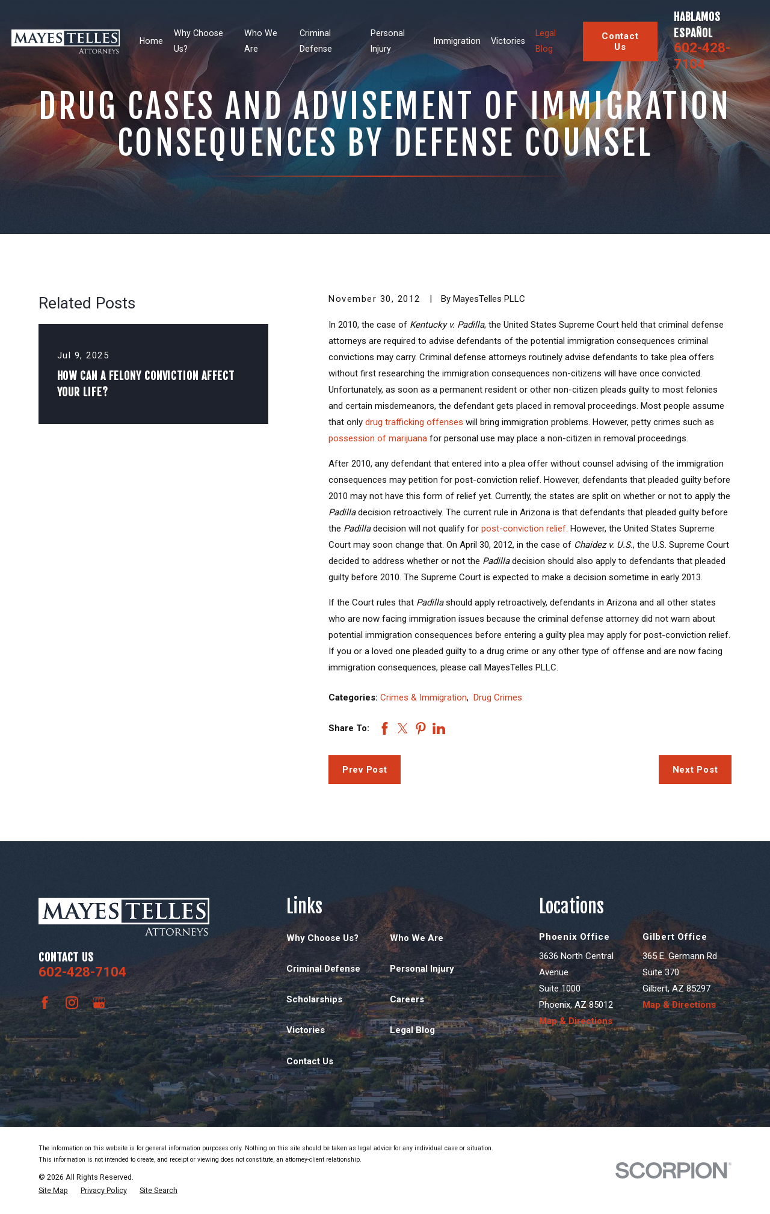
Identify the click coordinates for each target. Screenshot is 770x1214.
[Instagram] (72, 1002)
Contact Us (620, 41)
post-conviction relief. (524, 528)
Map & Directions (575, 1021)
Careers (407, 999)
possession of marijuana (377, 438)
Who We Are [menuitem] (260, 41)
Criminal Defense (323, 968)
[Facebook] (44, 1002)
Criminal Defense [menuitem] (316, 41)
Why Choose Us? (322, 938)
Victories (305, 1030)
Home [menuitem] (151, 41)
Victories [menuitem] (508, 41)
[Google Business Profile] (99, 1002)
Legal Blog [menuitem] (545, 41)
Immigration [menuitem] (457, 41)
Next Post (695, 769)
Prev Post (364, 769)
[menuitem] (53, 1191)
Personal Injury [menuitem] (388, 41)
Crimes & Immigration (423, 697)
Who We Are (416, 938)
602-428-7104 (702, 56)
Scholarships (314, 999)
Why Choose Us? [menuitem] (198, 41)
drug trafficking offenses (414, 422)
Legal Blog (412, 1030)
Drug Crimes (497, 697)
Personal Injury (422, 968)
